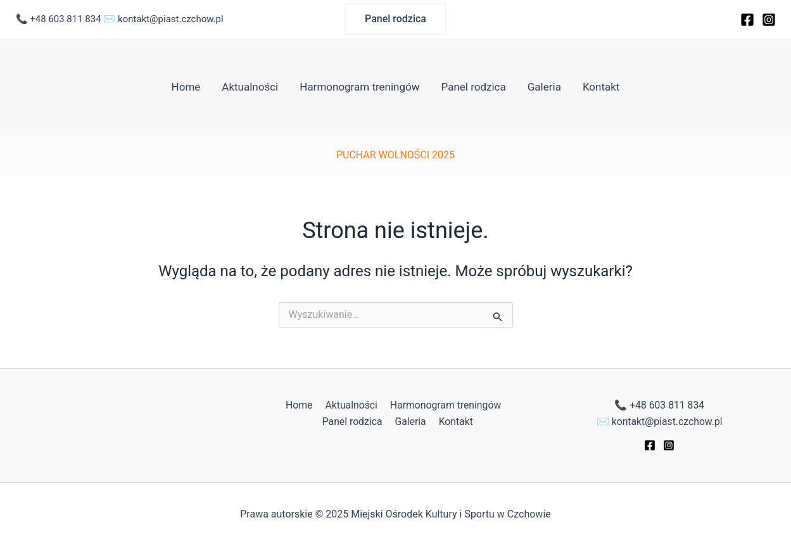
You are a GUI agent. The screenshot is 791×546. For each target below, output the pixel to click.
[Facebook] (747, 20)
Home (186, 86)
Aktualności (250, 86)
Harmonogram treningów (359, 86)
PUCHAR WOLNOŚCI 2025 (395, 155)
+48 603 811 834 (65, 19)
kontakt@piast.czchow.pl (171, 19)
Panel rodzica (473, 86)
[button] (395, 19)
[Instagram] (769, 20)
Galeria (544, 86)
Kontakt (601, 86)
